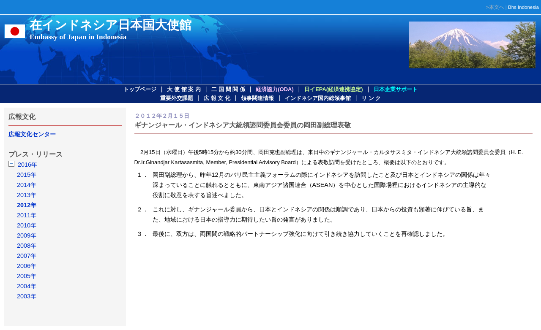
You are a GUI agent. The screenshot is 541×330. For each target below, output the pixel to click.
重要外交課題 (176, 98)
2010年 (26, 225)
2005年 (26, 276)
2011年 (26, 215)
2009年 (26, 235)
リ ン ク (371, 98)
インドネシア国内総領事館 (318, 98)
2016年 (27, 164)
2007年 (26, 255)
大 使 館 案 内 (183, 89)
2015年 (26, 174)
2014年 (26, 184)
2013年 (26, 195)
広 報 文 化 (217, 98)
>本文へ (495, 7)
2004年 (26, 286)
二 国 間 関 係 (228, 89)
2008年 (26, 245)
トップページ (139, 89)
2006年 (26, 265)
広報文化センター (32, 134)
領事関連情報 (257, 98)
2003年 (26, 296)
